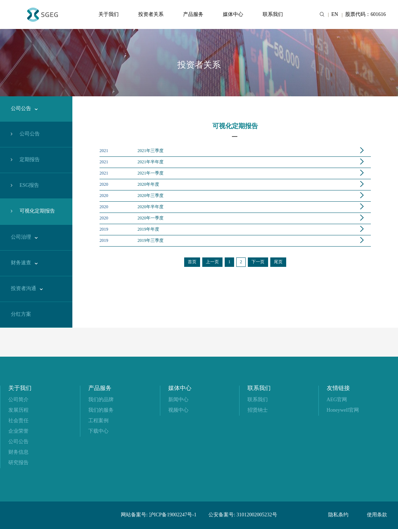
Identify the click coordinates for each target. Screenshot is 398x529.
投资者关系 (151, 14)
